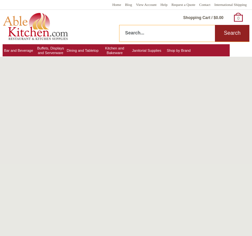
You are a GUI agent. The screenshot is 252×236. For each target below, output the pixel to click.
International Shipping (230, 5)
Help (163, 5)
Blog (128, 5)
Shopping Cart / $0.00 (203, 17)
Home (116, 5)
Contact (204, 5)
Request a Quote (183, 5)
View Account (146, 5)
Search (232, 33)
